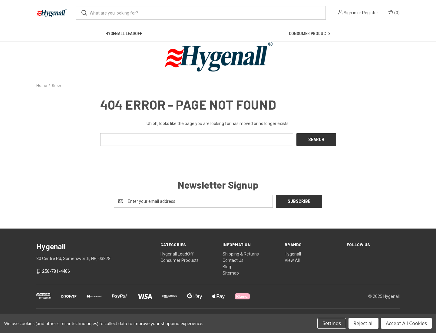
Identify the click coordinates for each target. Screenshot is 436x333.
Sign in (350, 12)
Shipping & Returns (241, 254)
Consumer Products (310, 33)
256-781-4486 (56, 271)
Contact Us (233, 260)
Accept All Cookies (406, 323)
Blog (227, 266)
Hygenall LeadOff (123, 33)
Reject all (363, 323)
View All (292, 260)
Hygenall (293, 254)
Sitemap (231, 273)
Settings (331, 323)
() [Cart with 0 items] (394, 12)
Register (370, 12)
